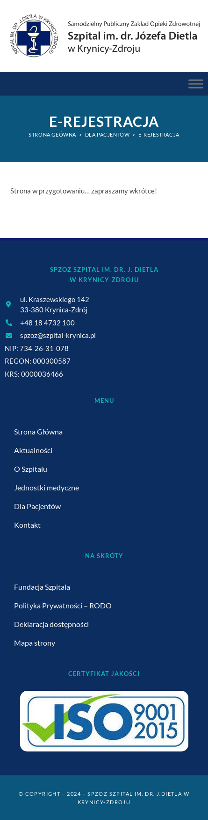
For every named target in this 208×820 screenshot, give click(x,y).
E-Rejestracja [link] (158, 134)
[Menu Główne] (195, 84)
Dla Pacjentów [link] (37, 506)
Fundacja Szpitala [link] (42, 586)
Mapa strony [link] (34, 642)
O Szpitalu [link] (30, 468)
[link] (104, 35)
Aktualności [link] (33, 450)
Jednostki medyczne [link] (46, 487)
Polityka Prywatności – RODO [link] (63, 605)
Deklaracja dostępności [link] (51, 624)
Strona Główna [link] (38, 431)
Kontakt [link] (27, 524)
